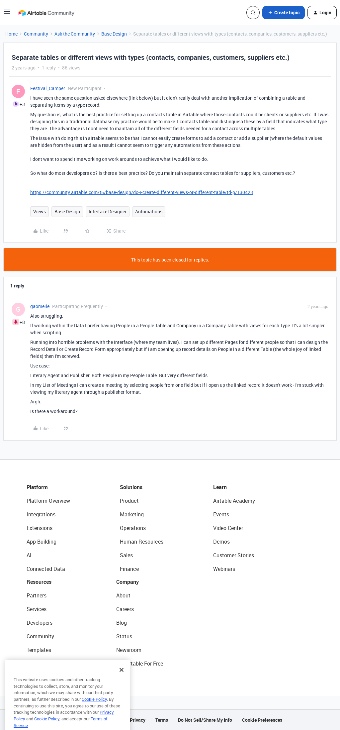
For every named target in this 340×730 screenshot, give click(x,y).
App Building (41, 541)
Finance (129, 569)
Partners (36, 595)
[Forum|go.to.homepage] (46, 12)
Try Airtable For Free (139, 663)
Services (36, 609)
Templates (39, 650)
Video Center (228, 528)
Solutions (131, 487)
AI (29, 555)
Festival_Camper (47, 88)
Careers (125, 609)
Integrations (41, 514)
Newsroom (128, 650)
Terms (161, 720)
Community (36, 34)
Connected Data (46, 569)
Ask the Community (74, 34)
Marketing (132, 514)
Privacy (137, 720)
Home (11, 34)
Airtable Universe (46, 663)
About (123, 595)
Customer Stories (233, 555)
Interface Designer (108, 211)
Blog (121, 622)
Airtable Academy (234, 500)
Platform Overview (48, 500)
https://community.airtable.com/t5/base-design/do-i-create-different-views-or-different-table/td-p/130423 (141, 192)
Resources (39, 581)
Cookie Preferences (262, 720)
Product (129, 500)
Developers (39, 622)
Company (127, 581)
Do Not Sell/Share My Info (205, 720)
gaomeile (39, 306)
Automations (148, 211)
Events (221, 514)
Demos (221, 541)
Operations (133, 528)
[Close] (121, 679)
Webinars (224, 569)
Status (124, 636)
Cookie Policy (94, 708)
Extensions (39, 528)
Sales (126, 555)
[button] (7, 14)
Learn (220, 487)
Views (39, 211)
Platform (37, 487)
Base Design (114, 34)
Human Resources (141, 541)
